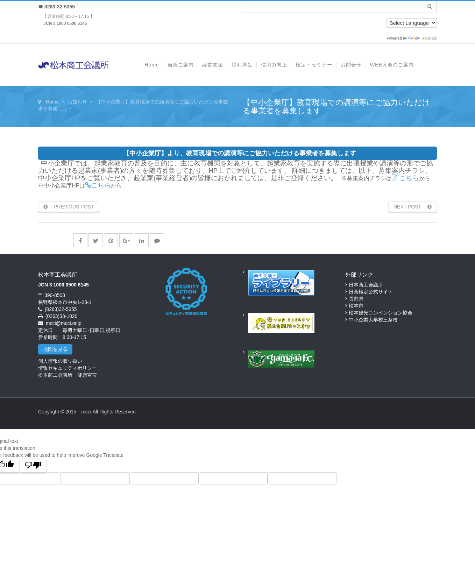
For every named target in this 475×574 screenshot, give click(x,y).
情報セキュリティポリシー (67, 368)
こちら (405, 178)
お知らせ (77, 102)
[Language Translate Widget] (412, 23)
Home (52, 102)
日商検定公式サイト (371, 292)
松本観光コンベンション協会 (380, 313)
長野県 (356, 299)
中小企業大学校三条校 (373, 320)
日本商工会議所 (366, 285)
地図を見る (55, 349)
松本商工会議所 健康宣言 (67, 375)
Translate (422, 38)
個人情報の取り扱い (60, 361)
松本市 (356, 306)
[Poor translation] (33, 465)
